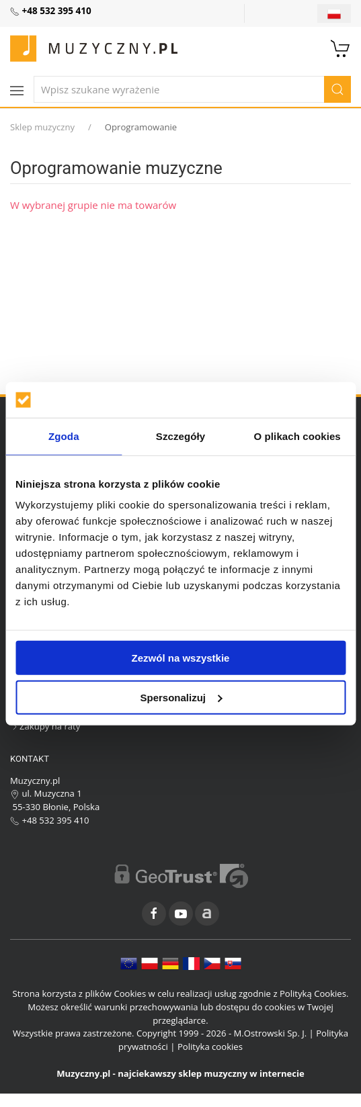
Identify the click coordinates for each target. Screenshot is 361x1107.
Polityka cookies (210, 1046)
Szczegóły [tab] (180, 435)
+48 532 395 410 (49, 820)
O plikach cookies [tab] (297, 435)
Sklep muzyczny (42, 127)
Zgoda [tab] (63, 435)
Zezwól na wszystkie (181, 658)
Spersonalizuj (181, 697)
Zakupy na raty (45, 726)
